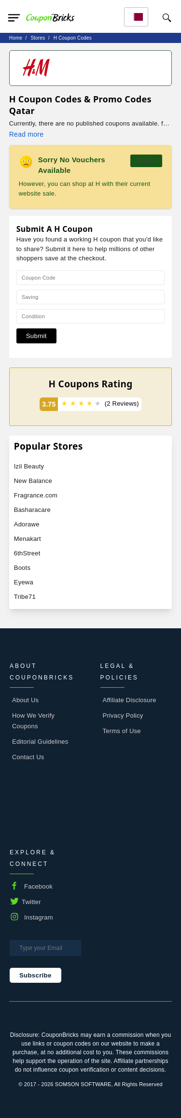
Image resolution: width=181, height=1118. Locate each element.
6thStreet (27, 553)
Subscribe (35, 975)
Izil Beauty (29, 466)
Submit (36, 336)
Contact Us (28, 757)
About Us (25, 700)
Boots (22, 567)
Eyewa (23, 582)
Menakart (27, 538)
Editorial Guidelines (40, 741)
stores (37, 38)
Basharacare (32, 509)
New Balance (33, 480)
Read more (26, 134)
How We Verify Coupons (33, 721)
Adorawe (27, 524)
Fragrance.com (35, 495)
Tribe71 (25, 596)
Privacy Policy (123, 715)
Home (15, 38)
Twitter (31, 902)
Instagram (38, 917)
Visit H (146, 160)
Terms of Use (122, 731)
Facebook (38, 886)
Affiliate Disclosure (129, 700)
